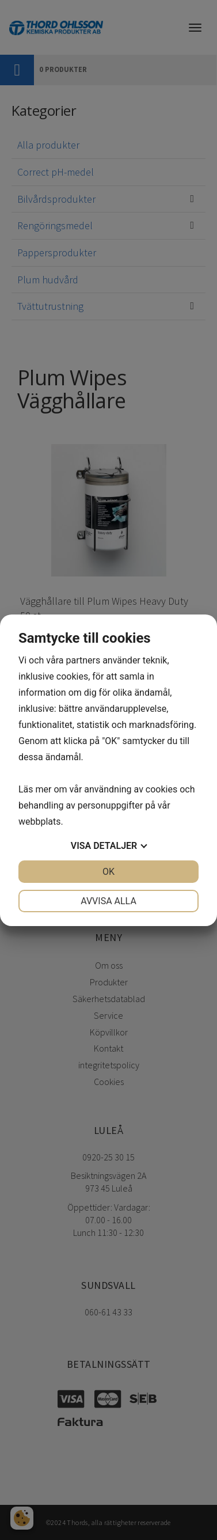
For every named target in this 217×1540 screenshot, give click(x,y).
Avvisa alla (108, 901)
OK (108, 871)
